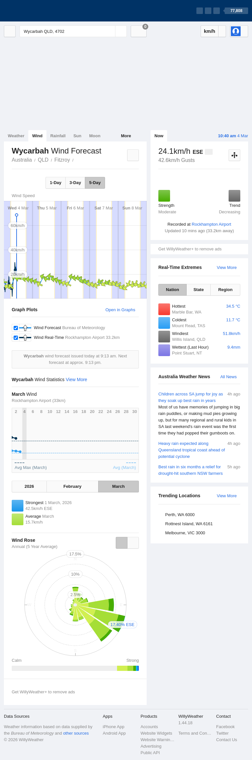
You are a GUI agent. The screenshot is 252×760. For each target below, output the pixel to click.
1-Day (55, 182)
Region (225, 289)
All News (228, 376)
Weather (16, 135)
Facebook (225, 726)
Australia (22, 160)
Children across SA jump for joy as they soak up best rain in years (199, 413)
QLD (43, 160)
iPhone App (114, 726)
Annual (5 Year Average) (35, 546)
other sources (76, 733)
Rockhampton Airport (211, 224)
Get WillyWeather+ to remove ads (189, 249)
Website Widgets (156, 733)
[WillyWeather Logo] (34, 11)
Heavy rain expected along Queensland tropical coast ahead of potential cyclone (199, 449)
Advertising (150, 746)
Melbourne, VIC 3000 (185, 532)
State (198, 289)
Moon (94, 135)
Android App (114, 733)
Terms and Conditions (195, 733)
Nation (172, 289)
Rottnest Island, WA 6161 (189, 523)
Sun (77, 135)
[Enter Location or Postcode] (73, 31)
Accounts (149, 726)
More (126, 135)
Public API (150, 752)
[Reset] (109, 31)
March (118, 486)
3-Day (75, 182)
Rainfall (58, 135)
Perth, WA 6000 (180, 514)
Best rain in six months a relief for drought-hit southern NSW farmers (199, 470)
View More (227, 267)
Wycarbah (77, 159)
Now (158, 135)
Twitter (222, 733)
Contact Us (226, 739)
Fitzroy (62, 160)
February (72, 486)
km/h (209, 31)
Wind (37, 135)
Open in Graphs (120, 309)
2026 (29, 486)
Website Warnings (157, 739)
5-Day (94, 182)
